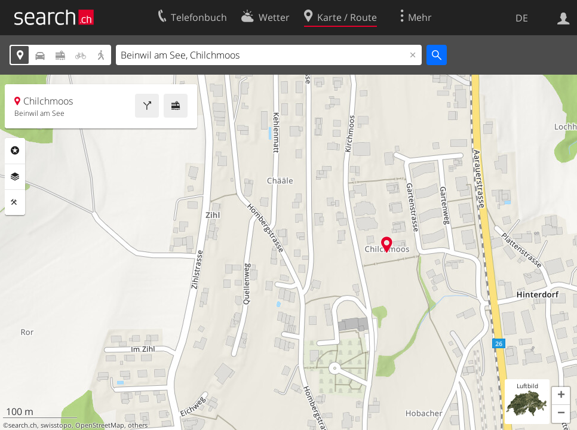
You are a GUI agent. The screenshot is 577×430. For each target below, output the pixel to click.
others (138, 425)
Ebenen (15, 176)
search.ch (22, 425)
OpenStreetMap (99, 425)
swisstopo (56, 425)
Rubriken (15, 150)
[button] (561, 396)
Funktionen (15, 202)
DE (521, 17)
